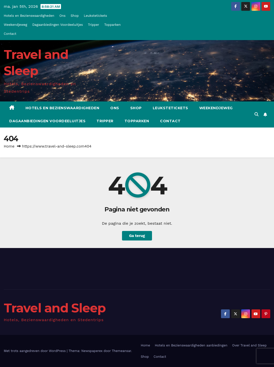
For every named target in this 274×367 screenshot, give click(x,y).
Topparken (112, 25)
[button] (256, 114)
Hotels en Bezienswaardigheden (29, 16)
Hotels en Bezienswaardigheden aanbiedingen (191, 345)
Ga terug (137, 235)
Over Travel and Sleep (249, 345)
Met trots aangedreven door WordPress (35, 351)
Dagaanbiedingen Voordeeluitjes (57, 25)
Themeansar (121, 351)
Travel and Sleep (55, 308)
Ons (63, 16)
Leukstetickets (95, 16)
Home (9, 146)
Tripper (93, 25)
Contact (10, 34)
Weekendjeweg (15, 25)
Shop (75, 16)
